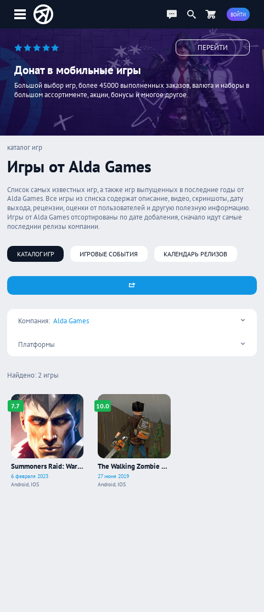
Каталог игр (35, 254)
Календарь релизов (195, 254)
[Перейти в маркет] (210, 14)
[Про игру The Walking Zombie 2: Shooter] (134, 441)
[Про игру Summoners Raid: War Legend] (47, 441)
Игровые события (109, 254)
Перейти (213, 47)
